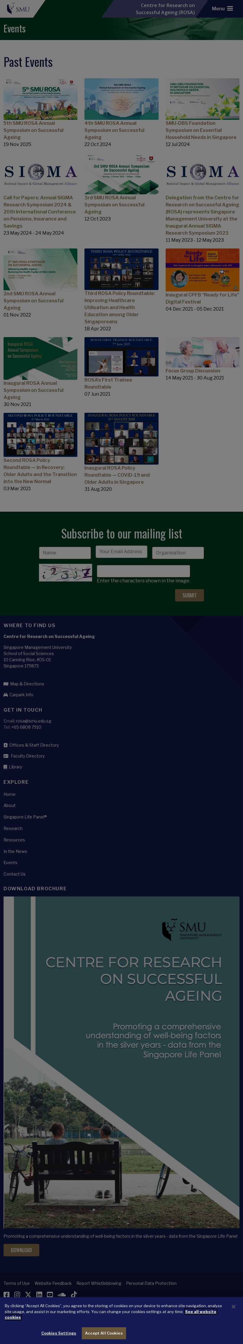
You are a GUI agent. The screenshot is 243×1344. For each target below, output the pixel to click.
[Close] (233, 1316)
